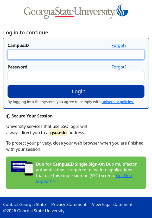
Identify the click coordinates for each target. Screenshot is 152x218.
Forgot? (119, 45)
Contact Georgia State (26, 204)
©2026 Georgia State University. (34, 211)
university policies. (118, 101)
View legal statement (114, 204)
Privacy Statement (71, 204)
